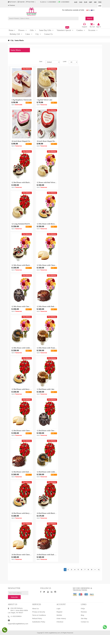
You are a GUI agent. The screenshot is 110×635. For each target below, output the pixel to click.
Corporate (21, 2)
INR (95, 2)
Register (60, 612)
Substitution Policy (38, 622)
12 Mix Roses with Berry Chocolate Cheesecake (54, 224)
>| (98, 569)
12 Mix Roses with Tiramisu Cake (49, 348)
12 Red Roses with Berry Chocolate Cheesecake (29, 389)
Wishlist (59, 615)
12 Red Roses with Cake (45, 389)
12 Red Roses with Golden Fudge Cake (51, 472)
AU (92, 10)
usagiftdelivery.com (54, 633)
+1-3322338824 (63, 2)
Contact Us (85, 622)
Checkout (11, 5)
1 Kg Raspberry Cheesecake (22, 100)
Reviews (84, 612)
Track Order (30, 2)
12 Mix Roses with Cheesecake (48, 265)
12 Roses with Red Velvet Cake (48, 182)
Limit (64, 61)
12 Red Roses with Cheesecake (23, 431)
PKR (99, 2)
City (12, 40)
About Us (35, 608)
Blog (82, 615)
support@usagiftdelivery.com (18, 624)
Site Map (84, 618)
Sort (40, 61)
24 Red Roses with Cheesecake (23, 555)
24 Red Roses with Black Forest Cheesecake (53, 513)
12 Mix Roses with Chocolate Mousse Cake (27, 306)
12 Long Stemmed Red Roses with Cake (26, 224)
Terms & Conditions (39, 615)
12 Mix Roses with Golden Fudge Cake (26, 348)
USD (99, 6)
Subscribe (14, 597)
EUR (85, 2)
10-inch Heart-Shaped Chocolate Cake (25, 141)
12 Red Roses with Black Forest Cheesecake (27, 182)
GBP (90, 2)
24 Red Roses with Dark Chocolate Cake (51, 555)
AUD (75, 2)
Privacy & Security (38, 612)
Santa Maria (19, 40)
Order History (61, 618)
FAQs (83, 608)
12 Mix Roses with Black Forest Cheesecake (27, 265)
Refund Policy (37, 618)
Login (58, 608)
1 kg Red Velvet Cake (44, 100)
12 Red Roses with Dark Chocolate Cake (26, 472)
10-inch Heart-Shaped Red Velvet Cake (51, 141)
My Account (12, 2)
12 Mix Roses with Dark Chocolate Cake (51, 306)
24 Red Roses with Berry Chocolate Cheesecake (29, 513)
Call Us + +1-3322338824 (48, 2)
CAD (80, 2)
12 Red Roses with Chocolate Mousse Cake (52, 431)
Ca (88, 10)
